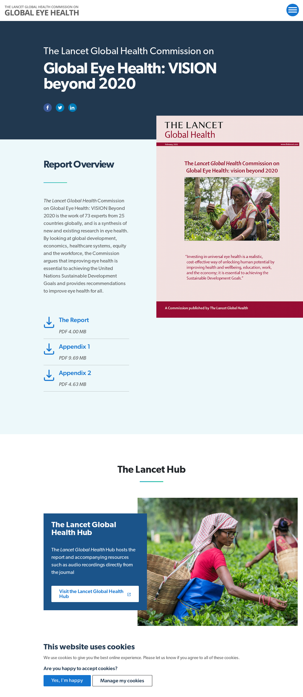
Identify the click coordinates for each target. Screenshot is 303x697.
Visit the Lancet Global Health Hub (95, 593)
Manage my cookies (122, 681)
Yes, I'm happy (67, 680)
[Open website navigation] (292, 10)
